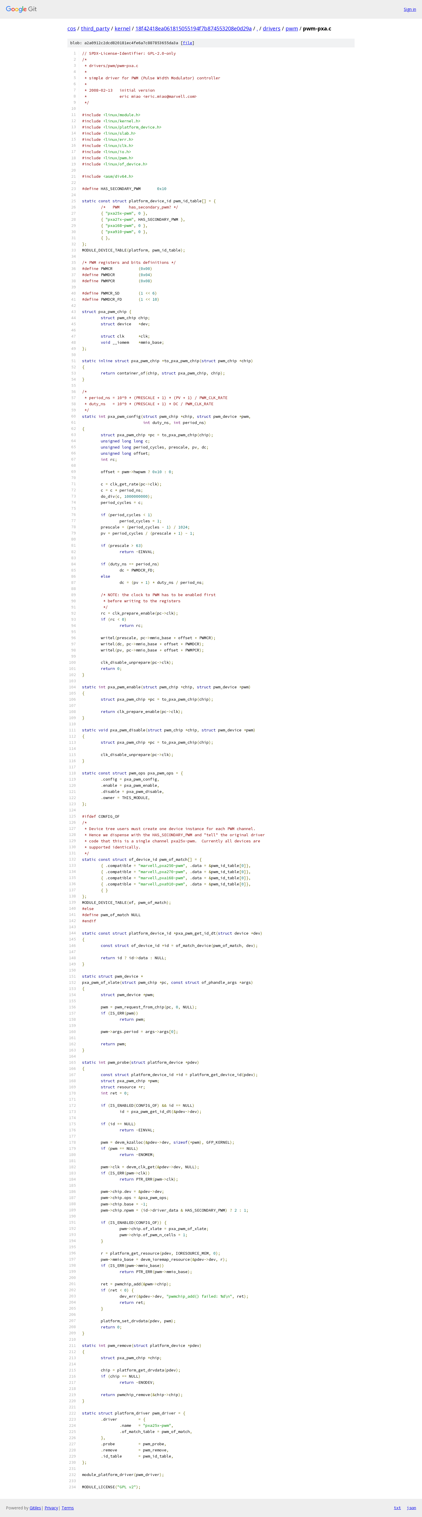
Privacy (51, 1508)
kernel (122, 28)
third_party (95, 28)
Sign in (410, 9)
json (411, 1507)
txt (397, 1507)
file (187, 42)
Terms (68, 1508)
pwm (291, 28)
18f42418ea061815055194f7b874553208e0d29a (193, 28)
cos (71, 28)
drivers (271, 28)
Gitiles (35, 1508)
